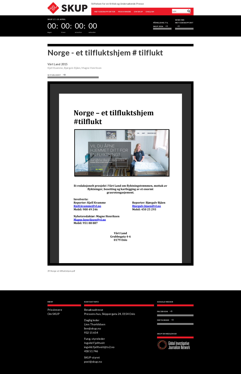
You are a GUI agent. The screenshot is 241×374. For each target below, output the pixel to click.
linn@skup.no (92, 328)
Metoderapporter (104, 11)
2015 (64, 64)
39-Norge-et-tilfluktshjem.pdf (61, 271)
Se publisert (54, 75)
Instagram (163, 320)
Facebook (162, 311)
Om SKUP (138, 11)
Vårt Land (53, 64)
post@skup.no (93, 361)
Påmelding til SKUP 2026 (160, 24)
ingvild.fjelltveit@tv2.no (99, 347)
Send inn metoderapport (184, 21)
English (150, 11)
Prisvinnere (124, 11)
